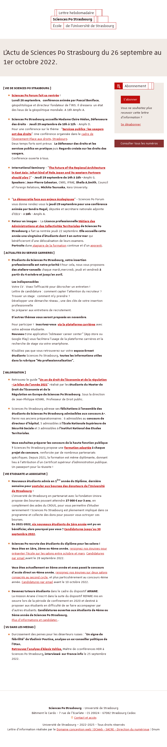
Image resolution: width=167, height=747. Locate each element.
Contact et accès (85, 717)
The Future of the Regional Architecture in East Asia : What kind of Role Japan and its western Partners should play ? (58, 173)
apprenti (96, 245)
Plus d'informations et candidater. (34, 620)
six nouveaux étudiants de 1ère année (59, 524)
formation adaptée (77, 448)
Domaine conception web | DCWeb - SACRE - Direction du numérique (103, 729)
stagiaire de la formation (49, 245)
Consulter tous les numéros (139, 143)
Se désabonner (131, 124)
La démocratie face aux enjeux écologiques (43, 199)
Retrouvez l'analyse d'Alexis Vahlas (36, 649)
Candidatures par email (37, 582)
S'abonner (130, 99)
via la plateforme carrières (76, 324)
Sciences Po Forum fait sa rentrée (35, 95)
